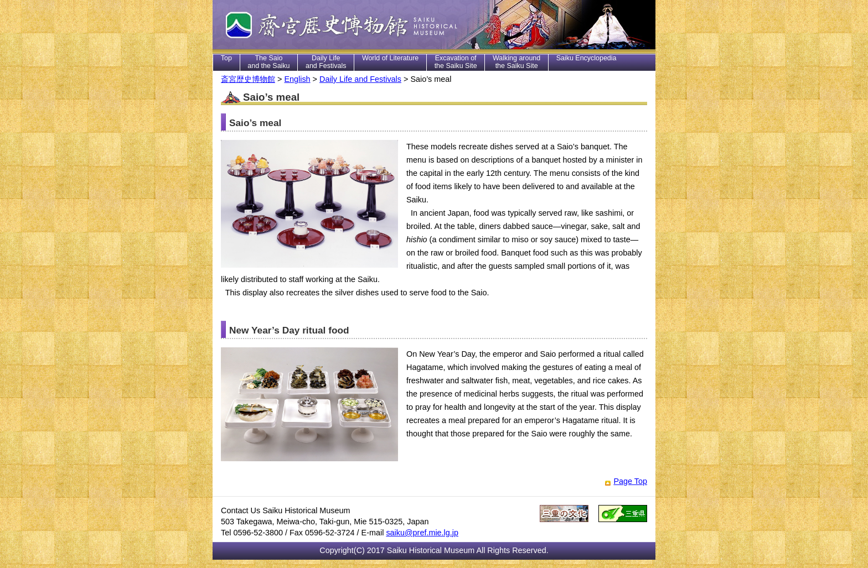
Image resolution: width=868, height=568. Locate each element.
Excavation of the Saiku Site (456, 62)
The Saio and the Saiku (268, 62)
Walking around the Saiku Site (516, 62)
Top (226, 58)
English (297, 79)
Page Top (630, 481)
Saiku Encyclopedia (586, 58)
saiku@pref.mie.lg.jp (422, 532)
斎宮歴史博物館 (248, 79)
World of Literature (390, 58)
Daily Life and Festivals (326, 62)
